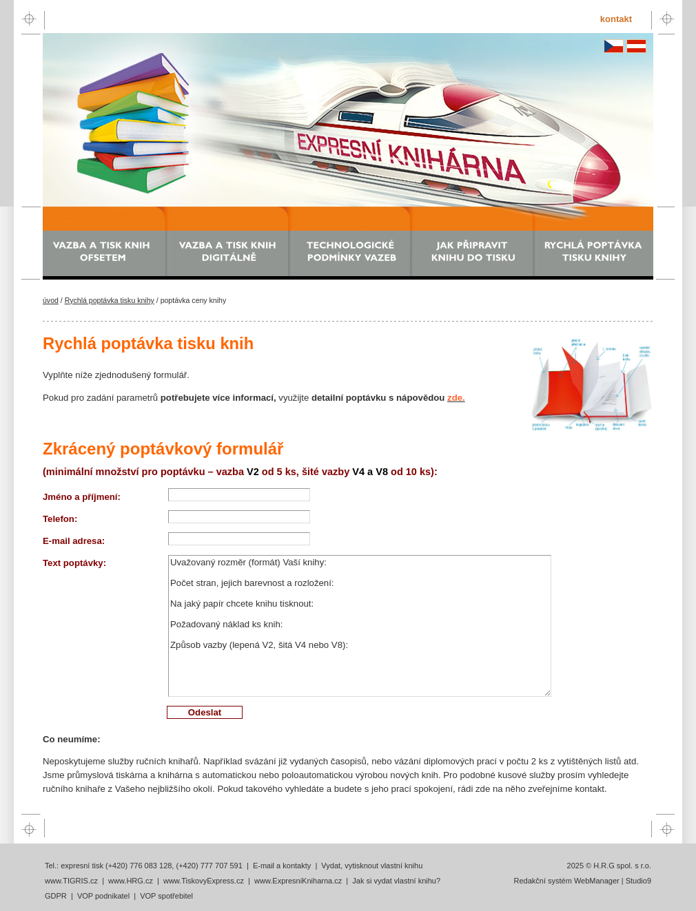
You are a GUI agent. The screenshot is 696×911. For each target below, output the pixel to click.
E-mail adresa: (74, 541)
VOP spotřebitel (166, 896)
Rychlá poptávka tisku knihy (109, 300)
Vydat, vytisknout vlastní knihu (371, 865)
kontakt (616, 19)
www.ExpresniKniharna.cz (298, 881)
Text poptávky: (74, 563)
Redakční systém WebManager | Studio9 (582, 881)
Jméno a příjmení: (82, 497)
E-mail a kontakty (282, 865)
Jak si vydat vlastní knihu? (396, 881)
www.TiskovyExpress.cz (203, 881)
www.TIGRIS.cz (71, 881)
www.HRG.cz (130, 881)
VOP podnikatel (103, 896)
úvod (51, 300)
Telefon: (60, 519)
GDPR (56, 896)
